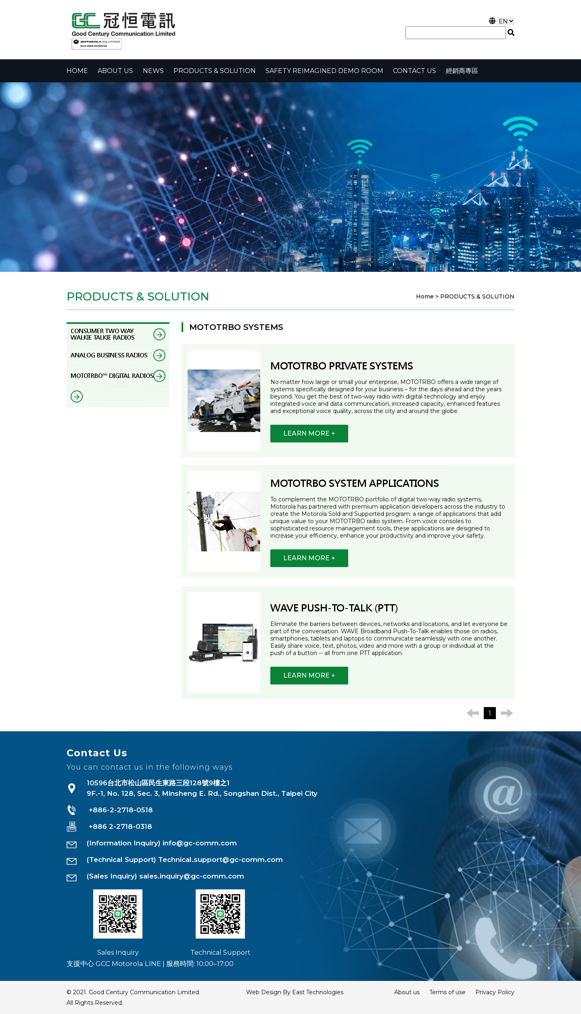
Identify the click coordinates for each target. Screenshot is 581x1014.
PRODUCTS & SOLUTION (214, 71)
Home (77, 71)
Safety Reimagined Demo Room (324, 71)
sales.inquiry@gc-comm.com (191, 876)
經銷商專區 (462, 71)
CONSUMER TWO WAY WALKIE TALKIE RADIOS (118, 334)
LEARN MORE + (309, 433)
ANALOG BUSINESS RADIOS (118, 355)
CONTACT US (414, 71)
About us (407, 992)
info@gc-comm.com (200, 843)
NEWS (153, 71)
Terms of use (447, 992)
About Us (115, 71)
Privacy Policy (494, 992)
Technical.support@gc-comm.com (220, 859)
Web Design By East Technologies (294, 992)
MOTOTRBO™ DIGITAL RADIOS (118, 376)
